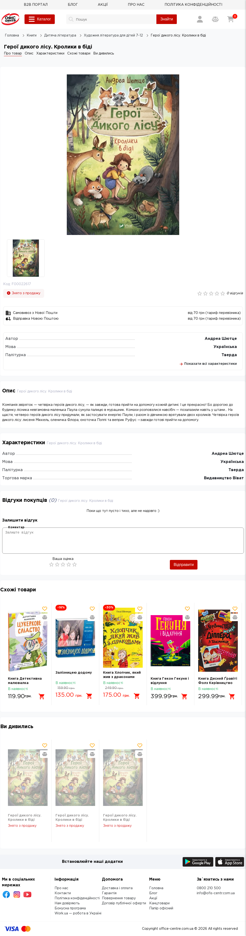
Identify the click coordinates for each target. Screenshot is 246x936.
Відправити (184, 565)
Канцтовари (159, 903)
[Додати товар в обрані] (44, 608)
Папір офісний (161, 908)
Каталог (39, 19)
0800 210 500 (209, 888)
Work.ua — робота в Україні (78, 913)
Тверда (229, 355)
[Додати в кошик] (42, 696)
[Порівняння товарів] (215, 19)
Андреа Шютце (221, 339)
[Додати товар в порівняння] (44, 617)
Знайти (166, 19)
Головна (156, 888)
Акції (153, 898)
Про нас (61, 888)
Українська (225, 347)
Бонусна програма (70, 908)
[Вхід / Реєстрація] (200, 19)
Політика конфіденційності (77, 898)
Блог (153, 893)
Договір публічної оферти (124, 903)
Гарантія (109, 893)
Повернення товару (119, 898)
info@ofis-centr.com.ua (216, 893)
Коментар (16, 527)
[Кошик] (230, 19)
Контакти (63, 893)
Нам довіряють (67, 903)
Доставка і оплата (117, 888)
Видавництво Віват (224, 478)
